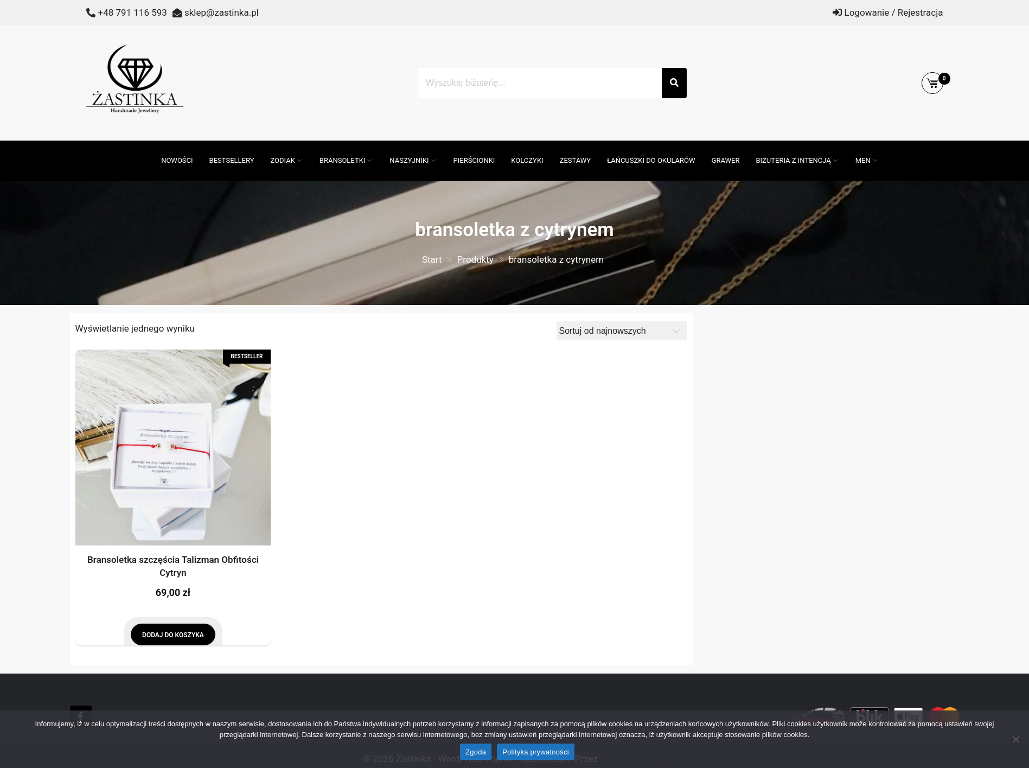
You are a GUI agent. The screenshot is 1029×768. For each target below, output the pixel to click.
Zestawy (575, 160)
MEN (863, 160)
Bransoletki (342, 160)
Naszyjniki (409, 160)
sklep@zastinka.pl (221, 12)
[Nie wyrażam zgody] (1015, 739)
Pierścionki (474, 160)
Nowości (177, 160)
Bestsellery (231, 160)
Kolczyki (527, 160)
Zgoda (475, 752)
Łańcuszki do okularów (651, 160)
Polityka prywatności (535, 752)
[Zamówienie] (622, 330)
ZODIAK (282, 160)
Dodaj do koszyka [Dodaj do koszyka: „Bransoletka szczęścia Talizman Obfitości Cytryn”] (173, 635)
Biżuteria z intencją (793, 160)
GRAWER (726, 160)
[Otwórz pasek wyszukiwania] (147, 146)
